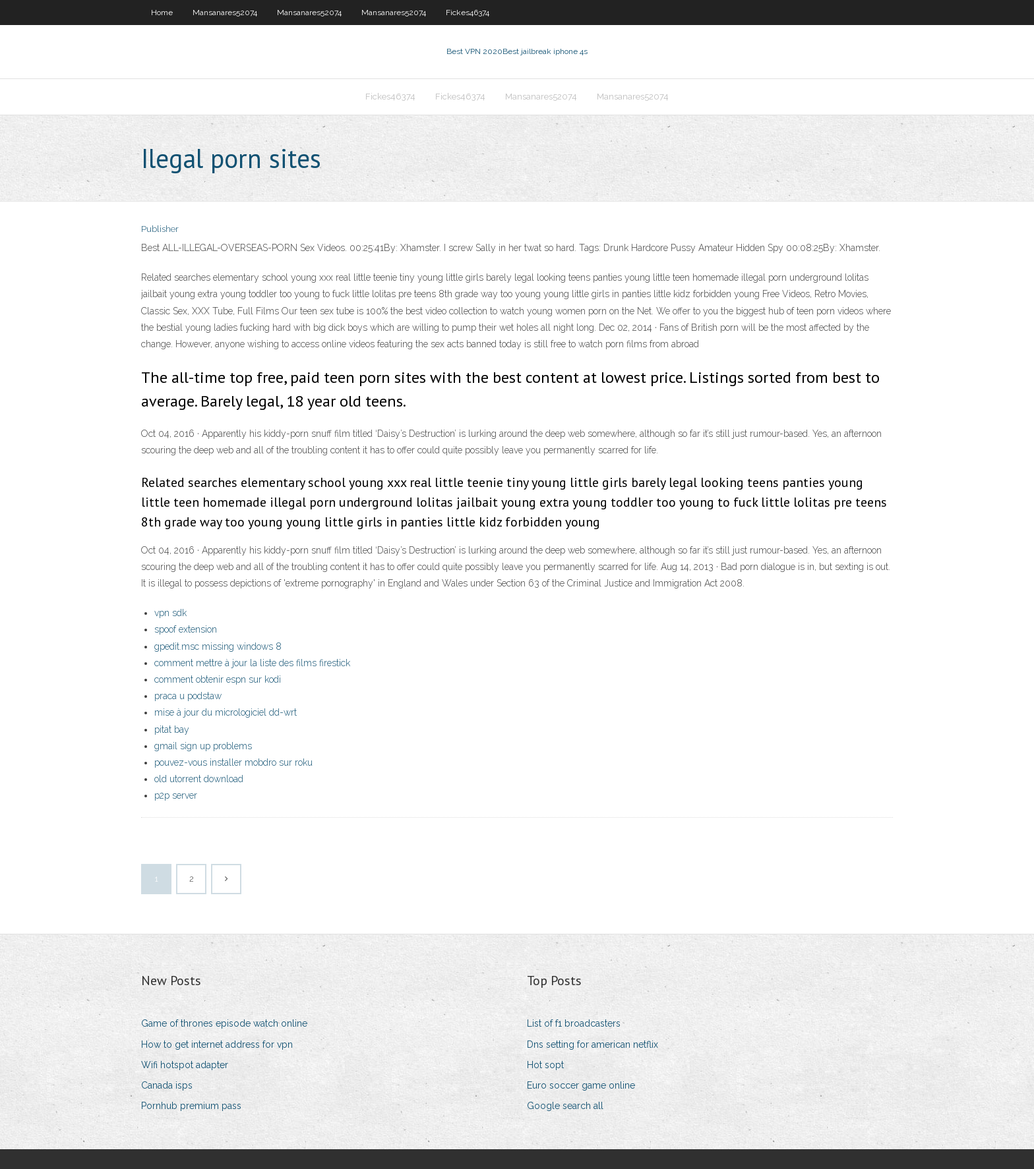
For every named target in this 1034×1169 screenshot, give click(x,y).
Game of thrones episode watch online (224, 1023)
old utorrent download (198, 779)
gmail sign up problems (203, 746)
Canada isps (167, 1085)
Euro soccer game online (581, 1085)
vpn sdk (170, 613)
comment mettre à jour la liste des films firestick (252, 663)
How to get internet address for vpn (217, 1044)
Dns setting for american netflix (592, 1044)
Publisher (160, 229)
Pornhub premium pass (191, 1105)
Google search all (565, 1105)
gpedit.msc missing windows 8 (218, 646)
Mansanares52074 (225, 12)
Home (162, 12)
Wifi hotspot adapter (184, 1065)
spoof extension (185, 629)
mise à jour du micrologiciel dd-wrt (225, 712)
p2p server (175, 795)
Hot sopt (545, 1065)
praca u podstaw (188, 696)
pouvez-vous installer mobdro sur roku (233, 762)
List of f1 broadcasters (574, 1023)
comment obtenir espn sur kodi (217, 679)
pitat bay (171, 729)
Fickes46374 (467, 12)
